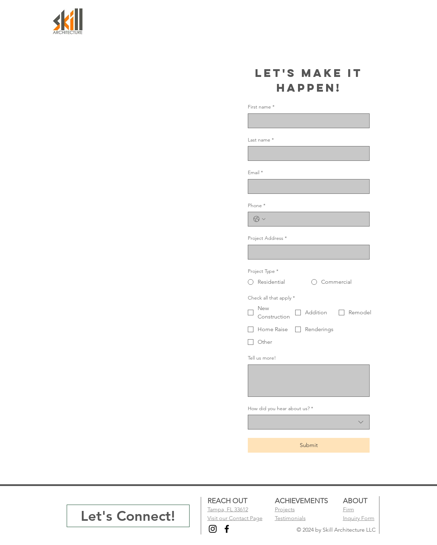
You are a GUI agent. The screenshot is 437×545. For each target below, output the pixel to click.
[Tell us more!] (308, 381)
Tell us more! (262, 358)
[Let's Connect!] (128, 516)
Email (255, 172)
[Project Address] (306, 252)
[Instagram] (212, 529)
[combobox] (309, 422)
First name (261, 107)
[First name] (306, 121)
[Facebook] (226, 529)
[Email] (306, 186)
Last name (261, 140)
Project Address (267, 238)
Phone (256, 205)
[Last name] (306, 153)
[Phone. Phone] (315, 219)
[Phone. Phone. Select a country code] (259, 219)
